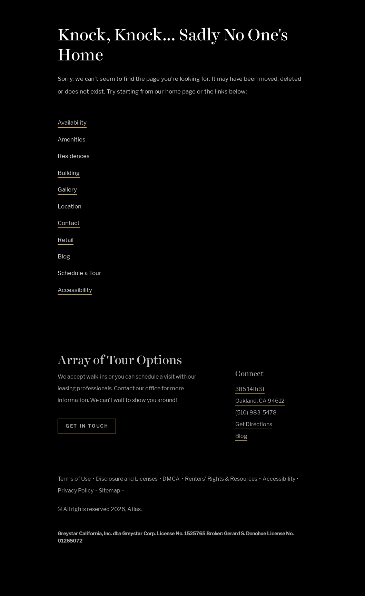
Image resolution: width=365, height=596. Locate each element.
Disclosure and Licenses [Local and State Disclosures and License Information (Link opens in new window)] (127, 479)
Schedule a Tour (79, 273)
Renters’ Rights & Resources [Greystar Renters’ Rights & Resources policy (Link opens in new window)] (221, 479)
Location (69, 206)
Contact (69, 222)
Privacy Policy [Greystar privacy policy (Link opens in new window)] (75, 490)
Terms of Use (74, 479)
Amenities (72, 139)
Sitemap (109, 490)
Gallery (67, 189)
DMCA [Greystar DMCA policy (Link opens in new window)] (171, 479)
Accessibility (75, 289)
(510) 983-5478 (256, 412)
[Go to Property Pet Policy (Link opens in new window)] (244, 511)
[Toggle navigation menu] (344, 19)
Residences (74, 156)
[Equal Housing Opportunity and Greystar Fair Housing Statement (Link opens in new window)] (211, 512)
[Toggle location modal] (21, 574)
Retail (65, 239)
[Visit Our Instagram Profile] (252, 452)
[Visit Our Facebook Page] (239, 452)
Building (69, 172)
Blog (64, 256)
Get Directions (253, 424)
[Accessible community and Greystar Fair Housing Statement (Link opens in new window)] (228, 511)
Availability (72, 122)
